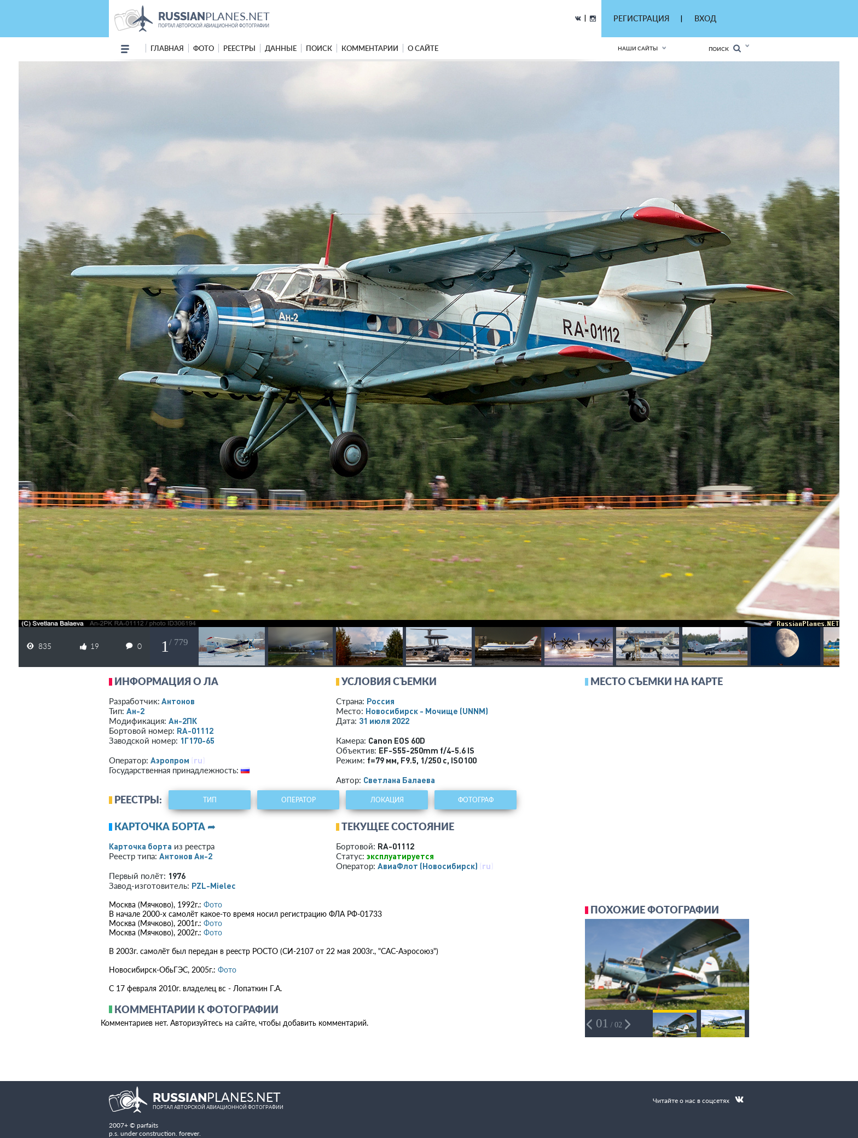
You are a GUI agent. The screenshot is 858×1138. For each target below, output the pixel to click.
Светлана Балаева (399, 780)
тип (210, 800)
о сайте (423, 48)
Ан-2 (135, 711)
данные (281, 48)
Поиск (725, 48)
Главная (167, 48)
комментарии (369, 48)
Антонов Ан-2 (185, 856)
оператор (298, 800)
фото (203, 48)
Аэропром (169, 760)
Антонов (178, 701)
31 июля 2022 (384, 721)
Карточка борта (140, 846)
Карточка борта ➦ (165, 826)
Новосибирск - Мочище (427, 711)
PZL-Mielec (214, 885)
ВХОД (705, 18)
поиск (319, 48)
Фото (213, 904)
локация (387, 800)
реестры (239, 48)
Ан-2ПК (183, 721)
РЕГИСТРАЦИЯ (641, 18)
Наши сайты (638, 48)
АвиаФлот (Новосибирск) (428, 866)
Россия (381, 701)
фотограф (476, 800)
